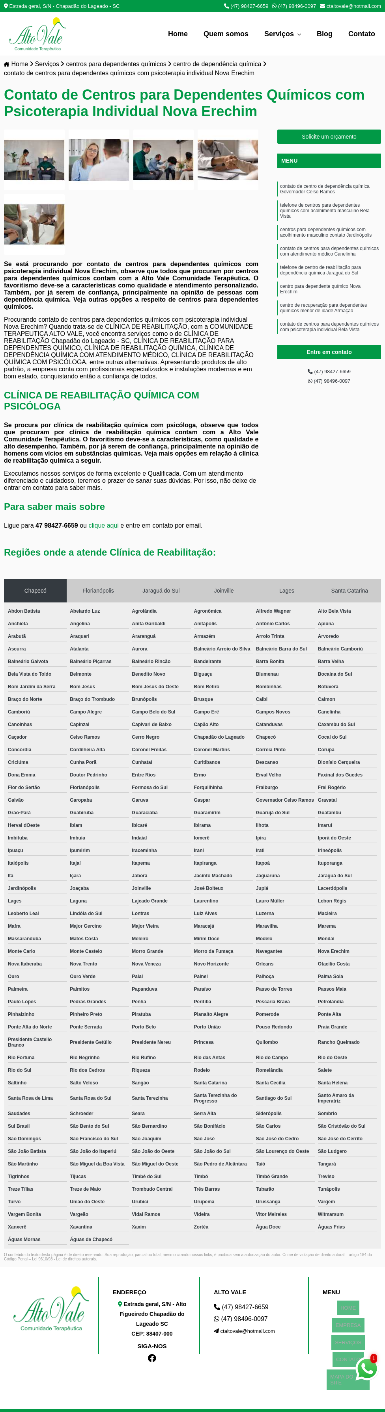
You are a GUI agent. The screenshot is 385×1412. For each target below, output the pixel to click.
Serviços (280, 34)
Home (178, 34)
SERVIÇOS (348, 1325)
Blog (325, 34)
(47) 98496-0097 (294, 6)
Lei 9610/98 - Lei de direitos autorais (64, 1260)
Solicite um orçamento (329, 138)
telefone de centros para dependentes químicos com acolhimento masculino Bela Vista (325, 218)
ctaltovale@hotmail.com (350, 6)
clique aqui (103, 526)
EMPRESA (348, 1315)
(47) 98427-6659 (246, 6)
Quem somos (226, 34)
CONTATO (348, 1335)
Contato (361, 34)
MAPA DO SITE (348, 1345)
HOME (348, 1305)
